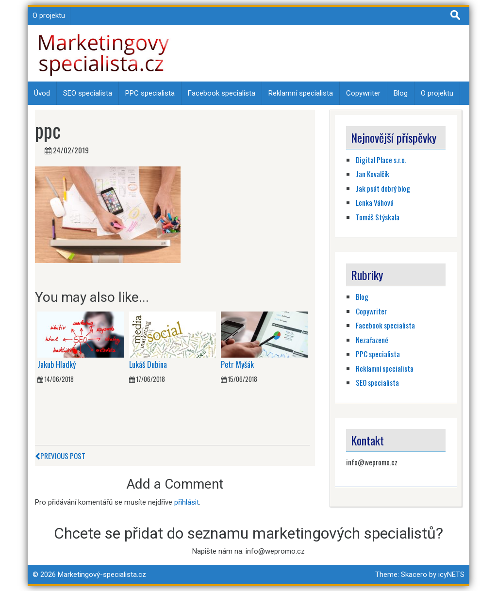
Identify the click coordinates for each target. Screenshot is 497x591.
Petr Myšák (237, 364)
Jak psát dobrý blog (383, 188)
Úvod (42, 93)
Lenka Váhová (375, 202)
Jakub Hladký (56, 364)
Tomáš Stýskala (377, 217)
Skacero (414, 574)
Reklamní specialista (300, 93)
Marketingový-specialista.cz (102, 574)
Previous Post (60, 455)
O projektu (49, 15)
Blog (401, 93)
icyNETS (451, 574)
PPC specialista (150, 93)
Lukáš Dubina (148, 364)
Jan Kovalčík (372, 173)
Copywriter (363, 93)
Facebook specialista (221, 93)
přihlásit (186, 502)
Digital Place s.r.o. (381, 159)
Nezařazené (372, 339)
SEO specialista (87, 93)
